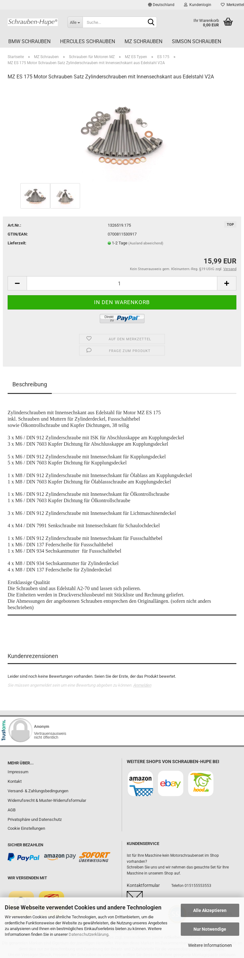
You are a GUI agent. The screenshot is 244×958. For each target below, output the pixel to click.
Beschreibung (29, 384)
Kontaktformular (143, 885)
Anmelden (142, 685)
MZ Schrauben (143, 41)
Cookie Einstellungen (26, 828)
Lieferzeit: (17, 243)
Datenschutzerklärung (88, 934)
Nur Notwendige (209, 929)
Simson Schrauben (196, 41)
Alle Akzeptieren (210, 910)
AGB (12, 810)
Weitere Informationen (210, 945)
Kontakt (15, 781)
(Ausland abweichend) (145, 243)
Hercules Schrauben (87, 41)
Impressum (18, 771)
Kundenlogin (197, 5)
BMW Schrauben (29, 41)
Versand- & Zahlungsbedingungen (38, 790)
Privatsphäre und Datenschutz (35, 819)
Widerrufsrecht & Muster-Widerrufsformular (47, 800)
